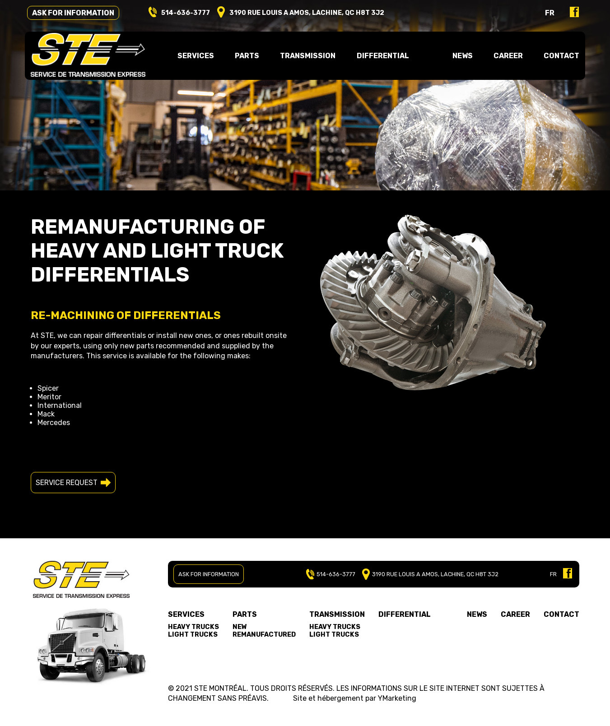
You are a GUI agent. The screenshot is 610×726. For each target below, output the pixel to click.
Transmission (337, 614)
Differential (382, 57)
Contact (556, 57)
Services (186, 614)
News (460, 57)
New (240, 627)
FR (553, 574)
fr (544, 14)
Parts (245, 614)
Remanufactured (264, 634)
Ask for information (79, 14)
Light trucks (193, 634)
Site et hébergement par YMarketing (354, 698)
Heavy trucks (193, 627)
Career (504, 57)
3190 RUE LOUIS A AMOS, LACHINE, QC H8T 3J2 (428, 574)
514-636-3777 (191, 14)
